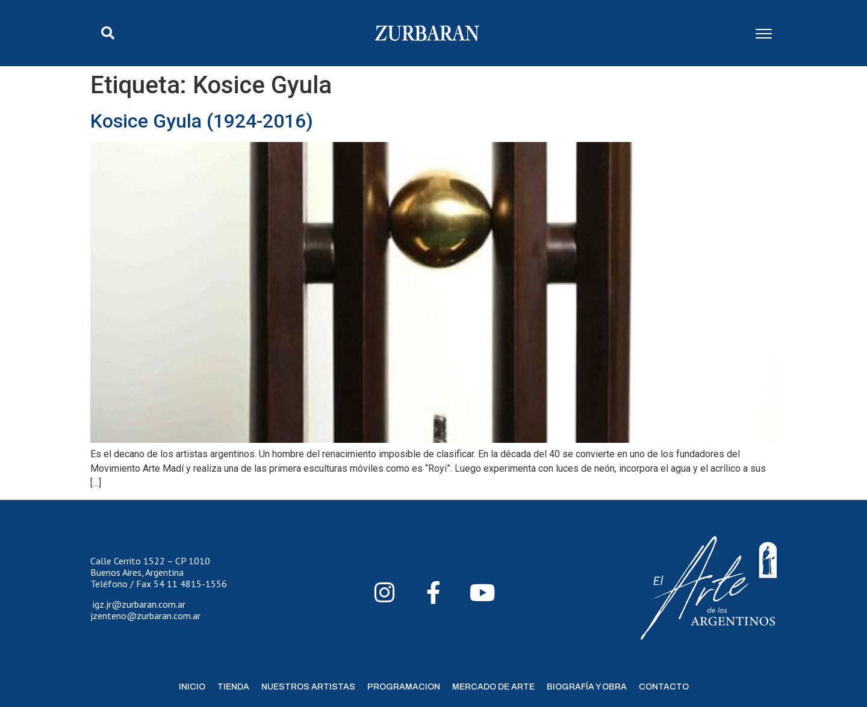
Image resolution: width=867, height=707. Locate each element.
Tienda (233, 686)
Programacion (403, 686)
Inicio (192, 686)
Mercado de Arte (493, 686)
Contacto (664, 686)
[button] (108, 33)
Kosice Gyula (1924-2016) (201, 121)
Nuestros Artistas (308, 686)
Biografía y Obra (587, 686)
